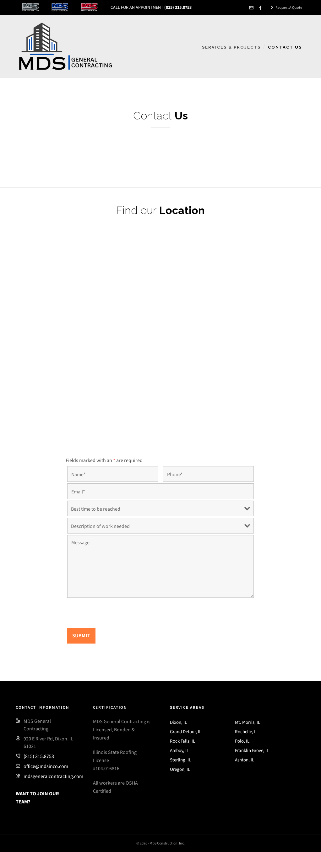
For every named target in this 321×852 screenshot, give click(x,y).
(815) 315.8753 (39, 756)
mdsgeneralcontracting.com (53, 776)
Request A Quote (286, 7)
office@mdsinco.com (46, 766)
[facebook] (261, 8)
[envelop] (252, 8)
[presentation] (115, 614)
